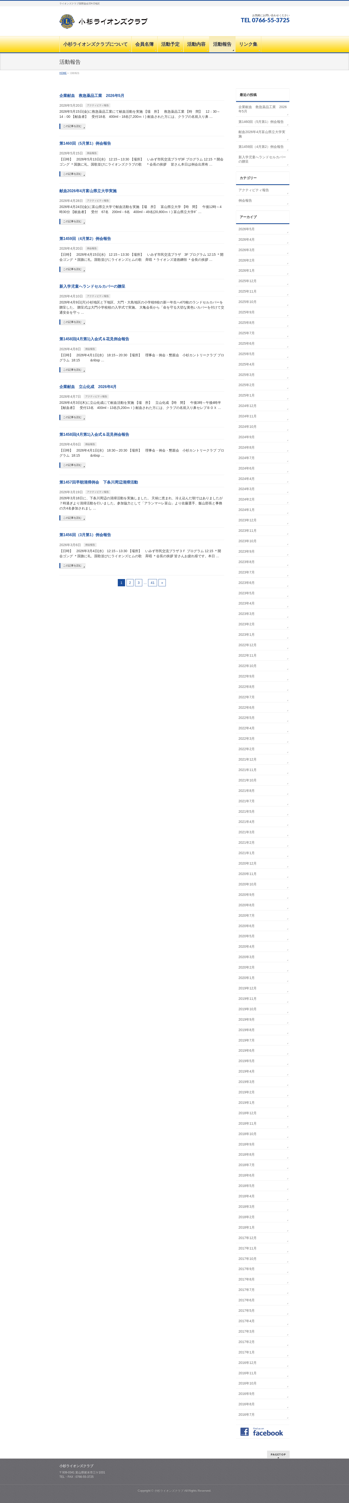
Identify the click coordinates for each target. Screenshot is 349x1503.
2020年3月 (246, 957)
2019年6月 (246, 1050)
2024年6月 (246, 468)
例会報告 (92, 153)
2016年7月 (246, 1414)
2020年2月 (246, 967)
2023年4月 (246, 603)
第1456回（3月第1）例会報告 (85, 535)
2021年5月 (246, 811)
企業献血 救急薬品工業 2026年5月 (92, 96)
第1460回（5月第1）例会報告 (85, 143)
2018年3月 (246, 1207)
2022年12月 (247, 645)
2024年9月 (246, 437)
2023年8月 (246, 562)
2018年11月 (247, 1123)
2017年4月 (246, 1321)
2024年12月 (247, 406)
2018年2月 (246, 1217)
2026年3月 (246, 250)
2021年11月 (247, 770)
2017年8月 (246, 1279)
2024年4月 (246, 479)
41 (153, 583)
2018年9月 (246, 1144)
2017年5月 (246, 1310)
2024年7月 (246, 458)
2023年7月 (246, 572)
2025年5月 (246, 354)
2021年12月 (247, 759)
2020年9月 (246, 895)
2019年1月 (246, 1103)
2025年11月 (247, 291)
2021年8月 (246, 791)
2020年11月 (247, 874)
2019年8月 (246, 1030)
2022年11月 (247, 655)
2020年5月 (246, 936)
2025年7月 (246, 333)
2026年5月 (246, 229)
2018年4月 (246, 1196)
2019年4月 (246, 1071)
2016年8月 (246, 1404)
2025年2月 (246, 385)
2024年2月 (246, 499)
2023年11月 (247, 531)
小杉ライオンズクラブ (168, 1490)
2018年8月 (246, 1154)
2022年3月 (246, 738)
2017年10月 (247, 1259)
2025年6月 (246, 343)
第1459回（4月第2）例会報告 (85, 239)
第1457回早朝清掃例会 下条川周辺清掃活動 (98, 482)
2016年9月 (246, 1394)
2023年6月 (246, 583)
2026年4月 (246, 239)
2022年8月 (246, 687)
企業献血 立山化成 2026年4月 (88, 387)
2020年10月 (247, 884)
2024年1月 (246, 510)
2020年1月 (246, 978)
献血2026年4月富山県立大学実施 (88, 191)
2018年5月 (246, 1186)
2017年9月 (246, 1269)
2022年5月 (246, 718)
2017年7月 (246, 1290)
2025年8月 (246, 323)
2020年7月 (246, 915)
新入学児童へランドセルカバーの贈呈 (92, 286)
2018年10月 (247, 1134)
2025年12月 (247, 281)
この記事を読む (72, 126)
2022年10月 (247, 666)
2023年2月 (246, 624)
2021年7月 (246, 801)
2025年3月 (246, 375)
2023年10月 (247, 541)
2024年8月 (246, 447)
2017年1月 (246, 1352)
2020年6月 (246, 926)
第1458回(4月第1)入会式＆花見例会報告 (94, 339)
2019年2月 (246, 1092)
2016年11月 (247, 1373)
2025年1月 (246, 395)
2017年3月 (246, 1331)
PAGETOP (278, 1454)
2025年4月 (246, 364)
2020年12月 (247, 863)
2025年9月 (246, 312)
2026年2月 (246, 260)
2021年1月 (246, 853)
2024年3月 (246, 489)
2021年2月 (246, 842)
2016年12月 (247, 1363)
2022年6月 (246, 707)
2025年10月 (247, 302)
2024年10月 (247, 427)
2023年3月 (246, 614)
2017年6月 (246, 1300)
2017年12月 (247, 1238)
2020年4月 (246, 946)
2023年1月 (246, 634)
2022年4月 (246, 728)
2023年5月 (246, 593)
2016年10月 (247, 1383)
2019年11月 (247, 999)
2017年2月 (246, 1342)
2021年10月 (247, 780)
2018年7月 (246, 1165)
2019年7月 (246, 1040)
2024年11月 (247, 416)
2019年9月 (246, 1019)
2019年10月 (247, 1009)
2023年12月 (247, 520)
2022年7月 (246, 697)
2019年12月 (247, 988)
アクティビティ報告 (98, 105)
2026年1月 (246, 270)
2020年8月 (246, 905)
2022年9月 (246, 676)
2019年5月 (246, 1061)
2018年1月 (246, 1227)
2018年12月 (247, 1113)
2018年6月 (246, 1175)
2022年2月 (246, 749)
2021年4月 (246, 822)
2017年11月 (247, 1248)
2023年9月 (246, 551)
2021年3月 (246, 832)
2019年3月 (246, 1082)
